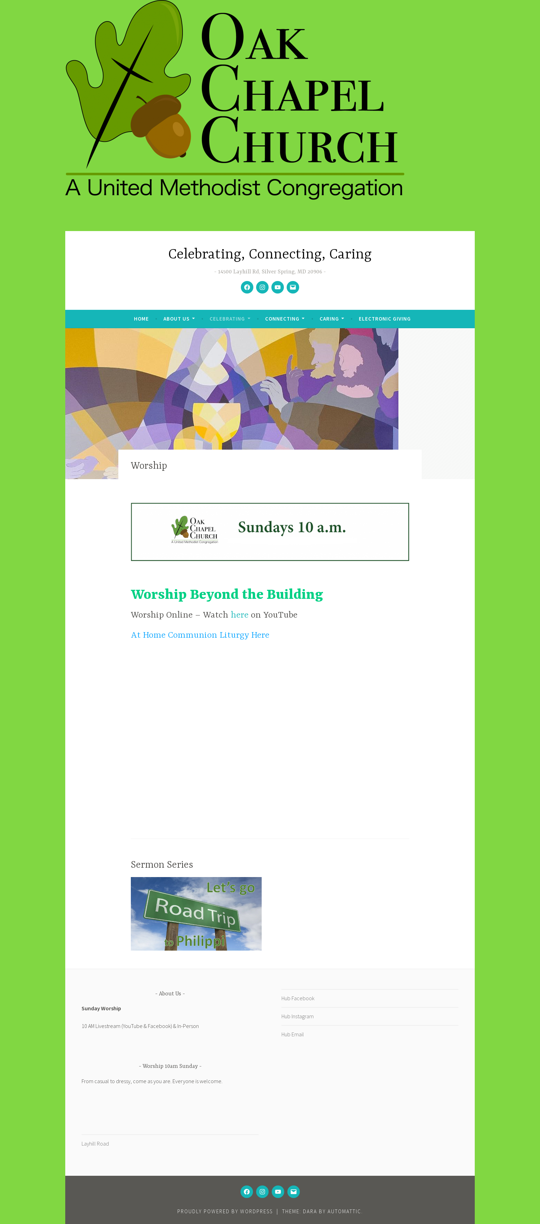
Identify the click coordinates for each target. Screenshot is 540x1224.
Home (141, 318)
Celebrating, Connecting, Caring (270, 255)
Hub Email (292, 1034)
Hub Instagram (297, 1016)
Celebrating (227, 318)
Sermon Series (162, 865)
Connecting (282, 318)
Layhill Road (95, 1143)
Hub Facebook (297, 998)
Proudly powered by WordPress (225, 1211)
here (241, 615)
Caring (329, 318)
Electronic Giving (385, 318)
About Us (176, 318)
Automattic (344, 1211)
